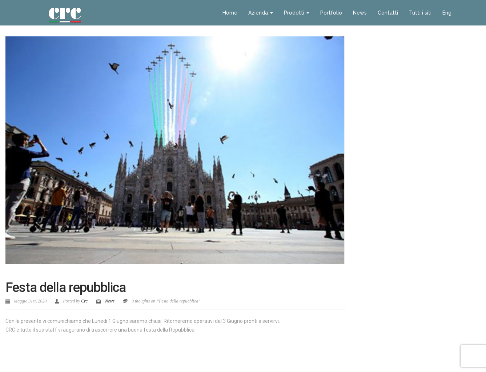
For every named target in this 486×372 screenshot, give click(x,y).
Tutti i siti (420, 13)
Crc (84, 301)
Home (229, 13)
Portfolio (331, 13)
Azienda (260, 13)
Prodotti (296, 13)
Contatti (388, 13)
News (360, 13)
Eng (446, 13)
